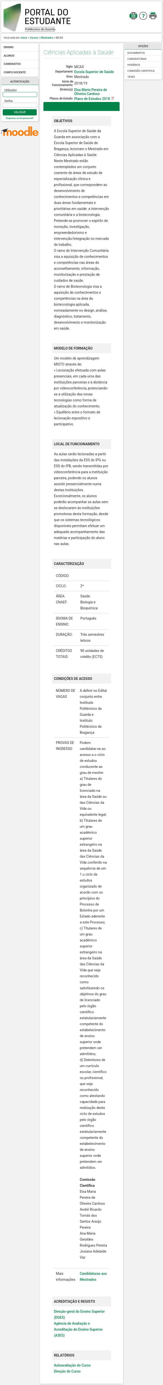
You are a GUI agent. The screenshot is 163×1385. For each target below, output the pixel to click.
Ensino (9, 47)
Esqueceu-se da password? (19, 118)
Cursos (34, 37)
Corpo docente (15, 72)
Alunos (9, 55)
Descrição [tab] (57, 106)
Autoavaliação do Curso (72, 1365)
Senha (8, 101)
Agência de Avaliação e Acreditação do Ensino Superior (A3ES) (78, 1329)
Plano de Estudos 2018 (92, 99)
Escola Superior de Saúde (94, 72)
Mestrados (47, 37)
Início (24, 37)
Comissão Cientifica (141, 71)
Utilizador (10, 90)
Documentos (136, 53)
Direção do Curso (67, 1371)
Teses (131, 77)
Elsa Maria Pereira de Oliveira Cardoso (90, 92)
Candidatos (12, 64)
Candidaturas (137, 59)
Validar (20, 112)
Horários (134, 65)
